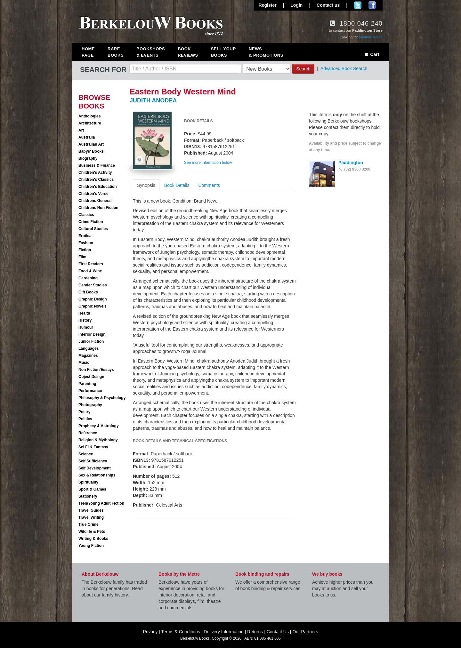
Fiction (84, 250)
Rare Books (116, 52)
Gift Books (88, 292)
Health (84, 313)
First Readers (90, 264)
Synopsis (146, 185)
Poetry (84, 412)
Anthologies (89, 116)
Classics (86, 214)
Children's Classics (96, 179)
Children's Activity (95, 172)
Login (296, 5)
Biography (87, 158)
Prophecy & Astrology (98, 426)
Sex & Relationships (96, 475)
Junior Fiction (91, 341)
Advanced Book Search (343, 68)
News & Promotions (266, 52)
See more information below (208, 162)
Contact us (328, 5)
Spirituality (88, 482)
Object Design (91, 376)
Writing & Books (93, 538)
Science (85, 454)
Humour (85, 327)
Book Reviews (188, 52)
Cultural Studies (93, 229)
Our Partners (305, 631)
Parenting (87, 383)
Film (82, 257)
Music (83, 362)
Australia (86, 137)
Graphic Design (92, 299)
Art (81, 130)
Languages (88, 348)
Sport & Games (92, 489)
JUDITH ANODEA (153, 100)
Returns (255, 631)
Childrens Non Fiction (98, 207)
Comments (209, 185)
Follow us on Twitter (358, 5)
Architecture (89, 123)
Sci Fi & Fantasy (93, 447)
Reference (87, 433)
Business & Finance (96, 165)
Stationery (87, 496)
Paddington (350, 162)
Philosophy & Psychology (101, 398)
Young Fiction (91, 545)
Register (268, 5)
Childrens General (94, 200)
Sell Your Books (223, 52)
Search (303, 68)
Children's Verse (93, 193)
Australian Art (91, 144)
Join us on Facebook (372, 5)
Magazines (88, 355)
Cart (371, 54)
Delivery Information (224, 631)
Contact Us (278, 631)
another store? (371, 37)
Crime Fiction (90, 222)
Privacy (150, 631)
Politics (85, 419)
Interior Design (92, 334)
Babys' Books (91, 151)
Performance (90, 390)
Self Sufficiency (92, 461)
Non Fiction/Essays (96, 369)
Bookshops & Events (150, 52)
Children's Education (97, 186)
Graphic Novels (92, 306)
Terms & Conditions (180, 631)
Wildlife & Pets (91, 531)
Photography (90, 405)
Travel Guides (91, 510)
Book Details (177, 185)
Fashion (85, 243)
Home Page (88, 52)
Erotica (85, 236)
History (85, 320)
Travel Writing (91, 517)
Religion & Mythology (98, 440)
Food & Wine (90, 271)
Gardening (88, 278)
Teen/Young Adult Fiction (101, 503)
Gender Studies (92, 285)
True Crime (88, 524)
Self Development (94, 468)
